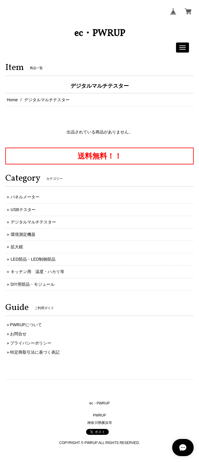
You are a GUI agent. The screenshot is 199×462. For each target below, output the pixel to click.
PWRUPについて (26, 324)
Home (12, 99)
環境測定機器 (23, 234)
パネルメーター (25, 197)
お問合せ (18, 334)
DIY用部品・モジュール (33, 284)
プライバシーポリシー (30, 343)
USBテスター (23, 209)
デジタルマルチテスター (33, 222)
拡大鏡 (17, 246)
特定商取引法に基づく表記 (35, 352)
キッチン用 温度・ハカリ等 (37, 271)
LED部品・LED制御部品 (33, 259)
